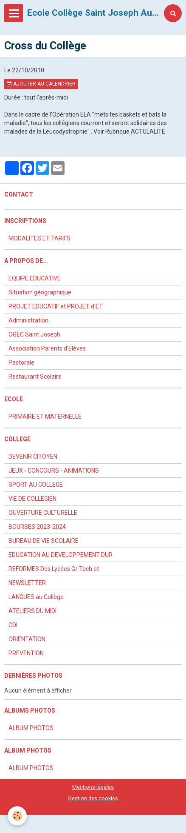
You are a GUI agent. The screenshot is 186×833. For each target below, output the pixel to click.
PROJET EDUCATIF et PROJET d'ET (55, 306)
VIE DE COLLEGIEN (32, 498)
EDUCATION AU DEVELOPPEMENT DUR (60, 554)
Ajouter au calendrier (41, 84)
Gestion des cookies (93, 798)
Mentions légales (93, 787)
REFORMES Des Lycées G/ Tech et (53, 568)
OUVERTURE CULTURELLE (42, 512)
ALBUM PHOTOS (31, 728)
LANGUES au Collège (36, 596)
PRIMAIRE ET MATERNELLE (45, 416)
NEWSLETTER (27, 582)
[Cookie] (17, 815)
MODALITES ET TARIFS (39, 238)
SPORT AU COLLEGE (35, 484)
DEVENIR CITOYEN (32, 456)
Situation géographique (39, 292)
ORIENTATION (26, 639)
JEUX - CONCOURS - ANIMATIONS (53, 470)
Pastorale (21, 362)
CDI (12, 625)
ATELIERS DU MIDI (32, 611)
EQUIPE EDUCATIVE (34, 278)
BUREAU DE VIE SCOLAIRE (43, 540)
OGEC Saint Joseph (34, 334)
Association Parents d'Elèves (47, 348)
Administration (28, 320)
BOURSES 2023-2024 (37, 526)
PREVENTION (26, 653)
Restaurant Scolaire (35, 376)
